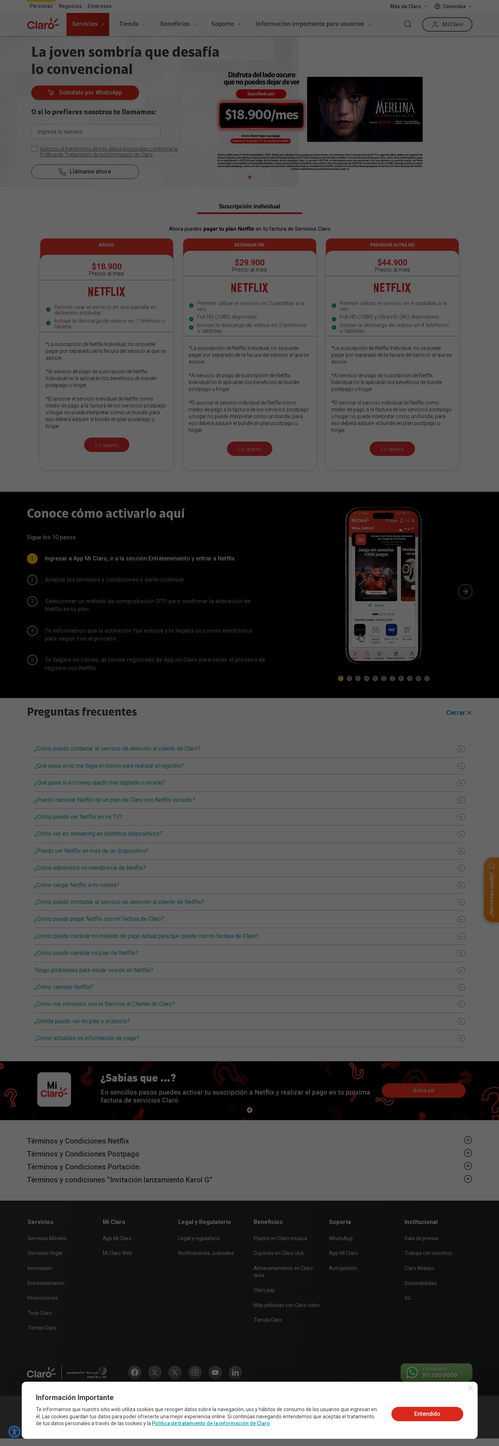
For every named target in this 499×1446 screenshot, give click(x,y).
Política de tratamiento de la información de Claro (211, 1423)
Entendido (427, 1413)
